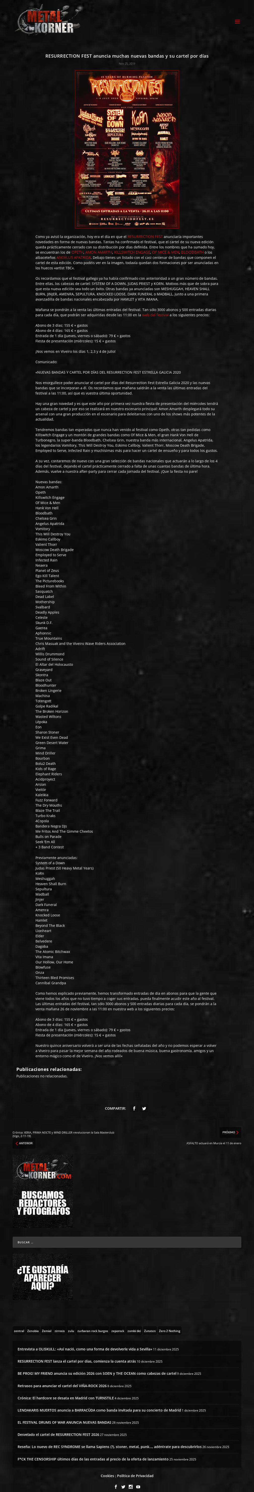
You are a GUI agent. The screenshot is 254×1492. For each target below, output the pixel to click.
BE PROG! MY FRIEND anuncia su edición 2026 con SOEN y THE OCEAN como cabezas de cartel (97, 1368)
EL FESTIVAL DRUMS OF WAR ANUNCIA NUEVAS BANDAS (64, 1416)
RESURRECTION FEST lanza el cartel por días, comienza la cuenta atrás (77, 1355)
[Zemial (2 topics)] (47, 1325)
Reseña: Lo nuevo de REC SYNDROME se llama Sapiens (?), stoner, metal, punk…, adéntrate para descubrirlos (110, 1441)
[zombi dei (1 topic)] (134, 1325)
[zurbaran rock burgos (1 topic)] (92, 1325)
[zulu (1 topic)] (71, 1325)
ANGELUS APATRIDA (74, 251)
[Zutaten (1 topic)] (150, 1325)
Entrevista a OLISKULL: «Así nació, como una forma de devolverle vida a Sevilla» (85, 1343)
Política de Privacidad (135, 1470)
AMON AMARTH (98, 246)
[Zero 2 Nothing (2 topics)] (170, 1325)
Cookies (107, 1470)
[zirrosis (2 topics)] (59, 1325)
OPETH (77, 246)
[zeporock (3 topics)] (118, 1325)
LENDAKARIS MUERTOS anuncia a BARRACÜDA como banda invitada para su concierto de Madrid (99, 1404)
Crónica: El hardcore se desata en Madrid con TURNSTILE (66, 1392)
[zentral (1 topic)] (19, 1325)
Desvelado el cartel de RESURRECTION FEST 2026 (58, 1429)
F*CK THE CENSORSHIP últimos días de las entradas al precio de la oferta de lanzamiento (93, 1453)
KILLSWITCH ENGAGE (132, 246)
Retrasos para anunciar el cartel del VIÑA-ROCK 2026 (62, 1380)
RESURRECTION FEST (145, 231)
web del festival (155, 309)
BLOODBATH (192, 246)
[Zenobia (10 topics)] (33, 1325)
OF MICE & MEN (165, 246)
